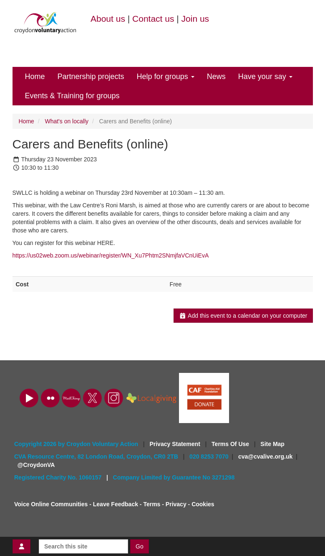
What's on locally (66, 121)
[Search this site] (83, 546)
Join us (195, 18)
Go (140, 546)
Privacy (176, 504)
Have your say (265, 76)
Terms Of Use (231, 444)
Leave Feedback (115, 504)
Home (35, 76)
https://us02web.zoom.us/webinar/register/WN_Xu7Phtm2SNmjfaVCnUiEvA (111, 255)
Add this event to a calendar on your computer (243, 315)
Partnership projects (91, 76)
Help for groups (165, 76)
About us (108, 18)
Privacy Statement (175, 444)
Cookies (202, 504)
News (216, 76)
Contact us (153, 18)
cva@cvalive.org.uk (265, 456)
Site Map (272, 444)
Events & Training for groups (72, 96)
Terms (151, 504)
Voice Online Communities (51, 504)
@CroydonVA (36, 465)
